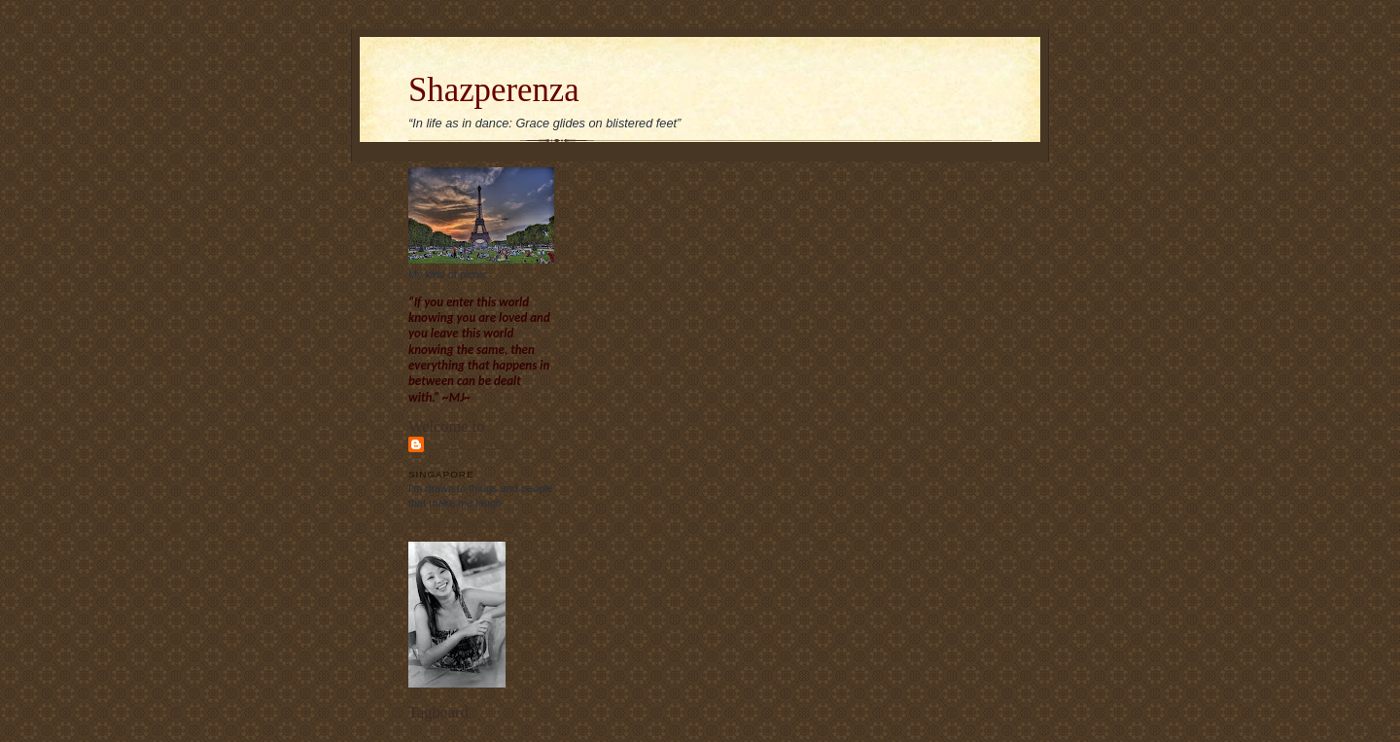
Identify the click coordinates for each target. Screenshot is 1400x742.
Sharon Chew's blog (474, 451)
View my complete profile (467, 522)
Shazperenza (493, 90)
